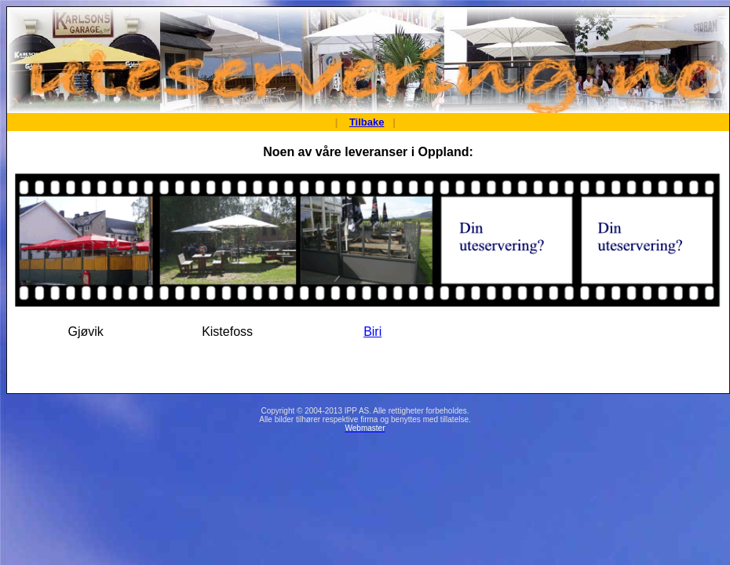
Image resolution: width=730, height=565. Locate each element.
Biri (372, 331)
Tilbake (367, 122)
